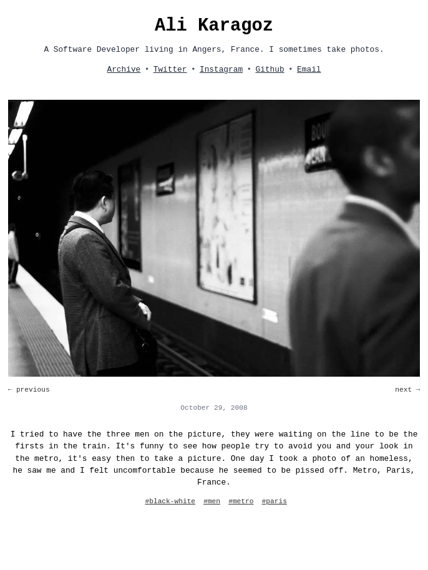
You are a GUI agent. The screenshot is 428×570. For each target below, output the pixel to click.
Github (270, 69)
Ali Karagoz (214, 26)
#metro (240, 501)
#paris (274, 501)
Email (309, 69)
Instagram (221, 69)
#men (211, 501)
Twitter (170, 69)
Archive (123, 69)
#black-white (170, 501)
